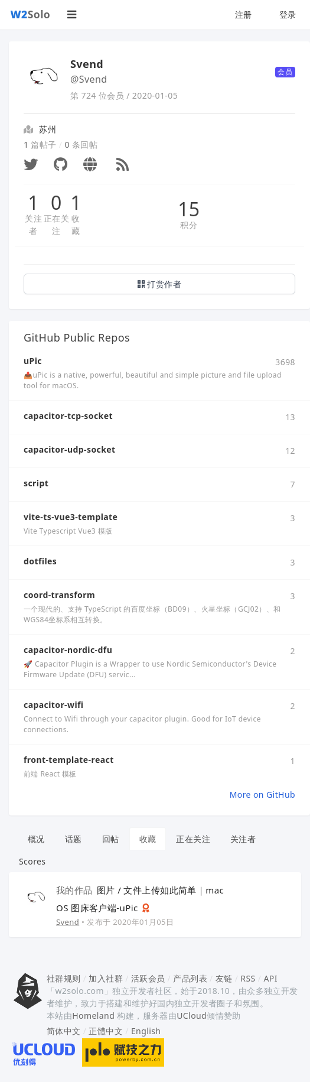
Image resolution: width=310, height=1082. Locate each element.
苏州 (47, 129)
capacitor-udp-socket (70, 449)
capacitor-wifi (53, 704)
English (146, 1030)
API (270, 978)
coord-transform (59, 594)
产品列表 (190, 978)
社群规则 (64, 978)
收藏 (75, 224)
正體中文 (106, 1030)
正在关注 (56, 224)
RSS (247, 978)
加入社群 (106, 978)
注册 (243, 14)
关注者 (33, 224)
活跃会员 (148, 978)
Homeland (93, 1015)
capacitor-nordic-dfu (68, 649)
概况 (36, 838)
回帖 (110, 838)
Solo (31, 14)
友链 (224, 978)
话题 (73, 838)
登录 (287, 14)
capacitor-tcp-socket (68, 415)
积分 (188, 224)
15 (189, 209)
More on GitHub (262, 794)
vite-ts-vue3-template (71, 516)
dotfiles (40, 561)
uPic (33, 360)
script (36, 483)
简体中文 (64, 1030)
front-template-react (69, 759)
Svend (67, 922)
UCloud (192, 1015)
